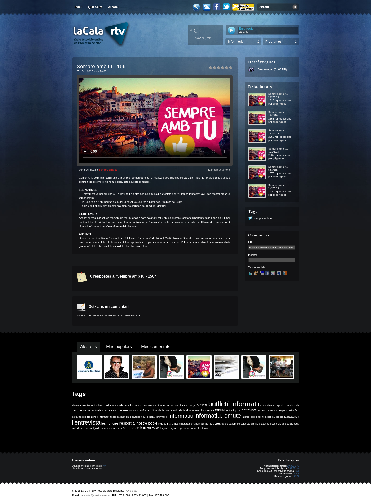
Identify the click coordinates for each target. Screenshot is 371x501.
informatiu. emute (217, 415)
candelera (268, 405)
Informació (235, 41)
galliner (121, 416)
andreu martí (151, 405)
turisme (206, 428)
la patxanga (291, 416)
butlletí (202, 405)
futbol (113, 416)
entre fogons (233, 410)
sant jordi (94, 428)
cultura (153, 410)
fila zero (91, 416)
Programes (273, 41)
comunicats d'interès (115, 410)
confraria (144, 410)
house (144, 416)
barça (192, 405)
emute (220, 410)
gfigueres (279, 158)
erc (259, 410)
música (162, 423)
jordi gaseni (256, 416)
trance (186, 428)
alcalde (119, 405)
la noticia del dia (274, 416)
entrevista (249, 410)
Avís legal (131, 490)
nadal (177, 423)
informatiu (180, 415)
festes (82, 416)
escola (265, 410)
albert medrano (105, 405)
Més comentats (155, 346)
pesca (273, 423)
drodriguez (279, 103)
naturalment (187, 423)
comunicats (94, 410)
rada (296, 423)
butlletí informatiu (235, 404)
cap (278, 405)
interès (245, 416)
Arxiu (113, 7)
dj (187, 410)
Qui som (95, 7)
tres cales (196, 428)
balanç (183, 405)
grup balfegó (133, 416)
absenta (76, 405)
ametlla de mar (133, 405)
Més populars (119, 346)
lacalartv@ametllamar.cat (95, 495)
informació (162, 416)
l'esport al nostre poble (138, 423)
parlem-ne (252, 423)
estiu (291, 410)
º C (194, 31)
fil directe (103, 416)
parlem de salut (237, 423)
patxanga (264, 423)
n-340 (170, 423)
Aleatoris (88, 346)
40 (104, 466)
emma (210, 410)
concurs (133, 410)
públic (290, 423)
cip (282, 405)
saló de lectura (80, 428)
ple (279, 423)
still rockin (153, 428)
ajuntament (88, 405)
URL (250, 242)
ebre (191, 410)
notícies (215, 423)
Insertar (252, 254)
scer (119, 428)
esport (274, 410)
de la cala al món (168, 410)
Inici (78, 7)
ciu (287, 405)
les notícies (110, 423)
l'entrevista (86, 422)
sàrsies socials (108, 428)
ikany (152, 416)
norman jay (201, 423)
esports (283, 410)
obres (224, 423)
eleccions (200, 410)
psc (284, 423)
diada (182, 410)
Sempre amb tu (108, 169)
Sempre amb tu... (278, 94)
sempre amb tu (263, 218)
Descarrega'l (265, 69)
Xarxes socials (256, 267)
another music (169, 405)
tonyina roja (175, 428)
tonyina (164, 428)
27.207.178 (293, 466)
